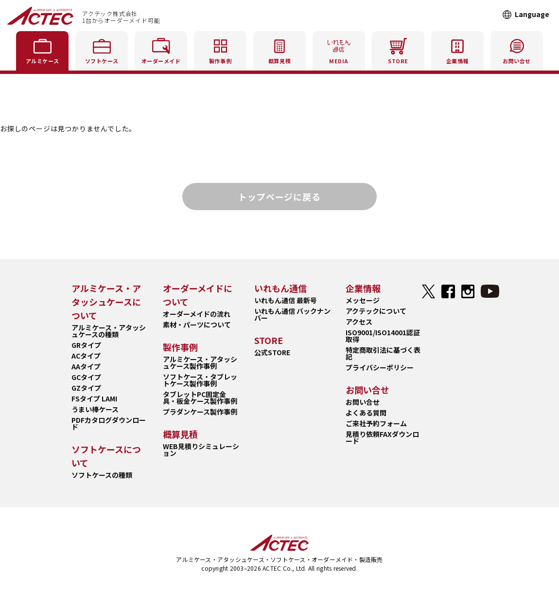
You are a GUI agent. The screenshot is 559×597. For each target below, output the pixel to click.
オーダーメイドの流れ (196, 314)
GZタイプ (86, 388)
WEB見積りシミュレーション (201, 449)
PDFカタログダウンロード (108, 423)
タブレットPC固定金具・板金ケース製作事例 (200, 397)
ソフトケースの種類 (101, 475)
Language (532, 14)
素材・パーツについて (197, 324)
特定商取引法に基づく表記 (383, 353)
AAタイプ (86, 366)
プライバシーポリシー (380, 367)
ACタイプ (86, 356)
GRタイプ (86, 345)
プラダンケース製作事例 (200, 411)
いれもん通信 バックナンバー (292, 314)
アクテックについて (376, 311)
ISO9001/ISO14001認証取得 (383, 335)
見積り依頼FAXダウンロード (382, 437)
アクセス (359, 321)
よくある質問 (366, 412)
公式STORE (272, 352)
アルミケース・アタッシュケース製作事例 (200, 362)
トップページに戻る (279, 196)
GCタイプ (86, 377)
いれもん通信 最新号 (285, 300)
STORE (398, 49)
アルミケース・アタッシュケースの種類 (108, 331)
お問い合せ (363, 402)
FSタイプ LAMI (94, 398)
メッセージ (363, 300)
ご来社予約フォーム (376, 423)
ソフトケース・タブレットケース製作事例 (200, 380)
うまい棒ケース (95, 409)
